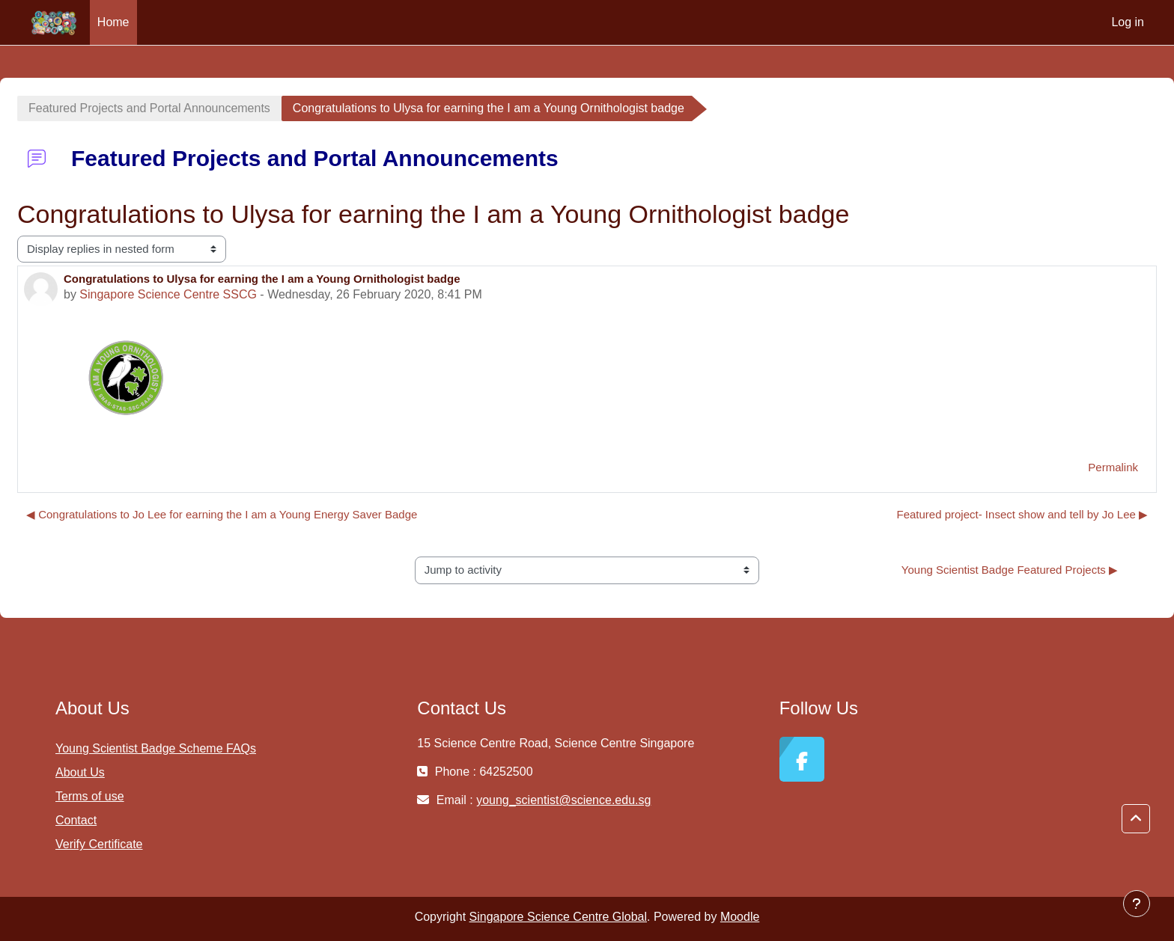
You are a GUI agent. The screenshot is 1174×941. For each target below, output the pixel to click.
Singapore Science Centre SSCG (168, 294)
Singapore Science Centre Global (558, 916)
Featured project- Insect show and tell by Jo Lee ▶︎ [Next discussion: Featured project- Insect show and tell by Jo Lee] (1022, 514)
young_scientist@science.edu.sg (563, 800)
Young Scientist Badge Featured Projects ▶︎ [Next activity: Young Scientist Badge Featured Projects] (1009, 569)
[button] (1136, 819)
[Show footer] (1136, 903)
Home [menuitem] (113, 22)
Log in (1127, 22)
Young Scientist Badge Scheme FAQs (155, 748)
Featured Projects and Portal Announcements (149, 108)
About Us (80, 772)
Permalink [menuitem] (1113, 467)
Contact (76, 820)
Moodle (739, 916)
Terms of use (89, 796)
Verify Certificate (98, 844)
